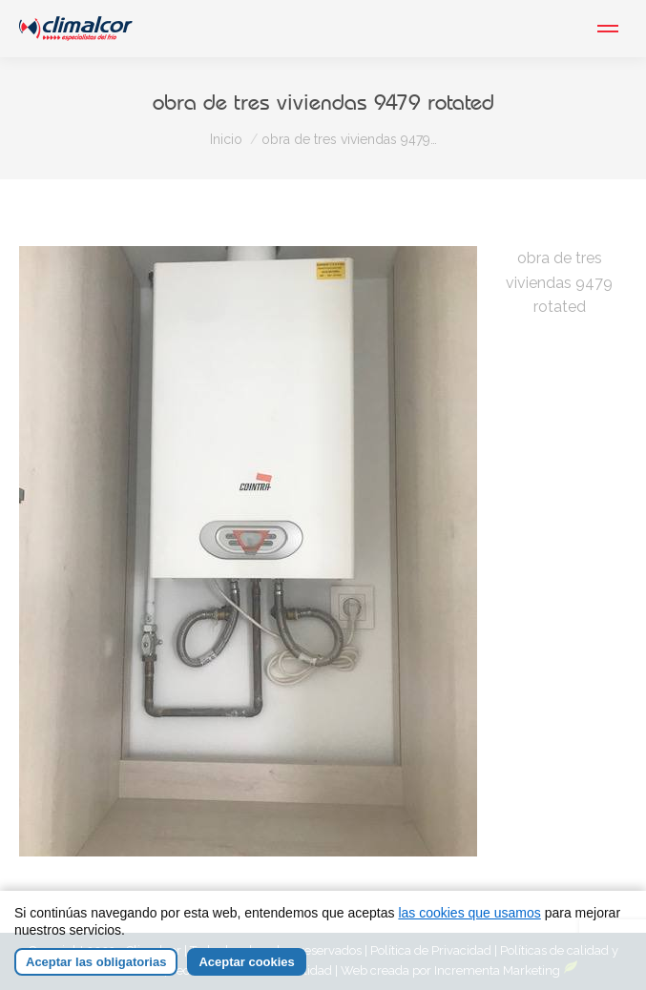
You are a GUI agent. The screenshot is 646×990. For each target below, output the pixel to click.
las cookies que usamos (469, 912)
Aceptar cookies (246, 962)
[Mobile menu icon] (608, 28)
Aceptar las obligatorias (96, 962)
